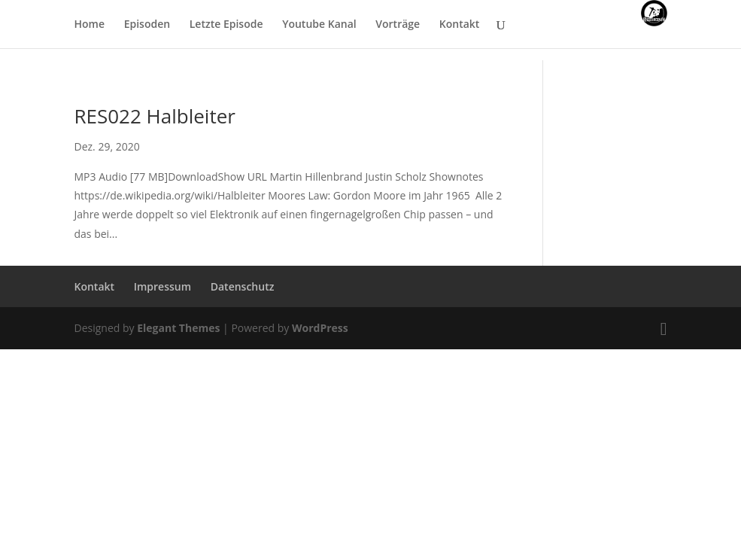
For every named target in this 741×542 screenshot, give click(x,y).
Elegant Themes (178, 328)
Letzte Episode (226, 25)
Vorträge (397, 25)
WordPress (320, 328)
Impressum (162, 286)
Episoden (147, 25)
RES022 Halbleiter (154, 115)
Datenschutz (243, 286)
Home (89, 25)
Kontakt (459, 25)
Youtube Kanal (319, 25)
